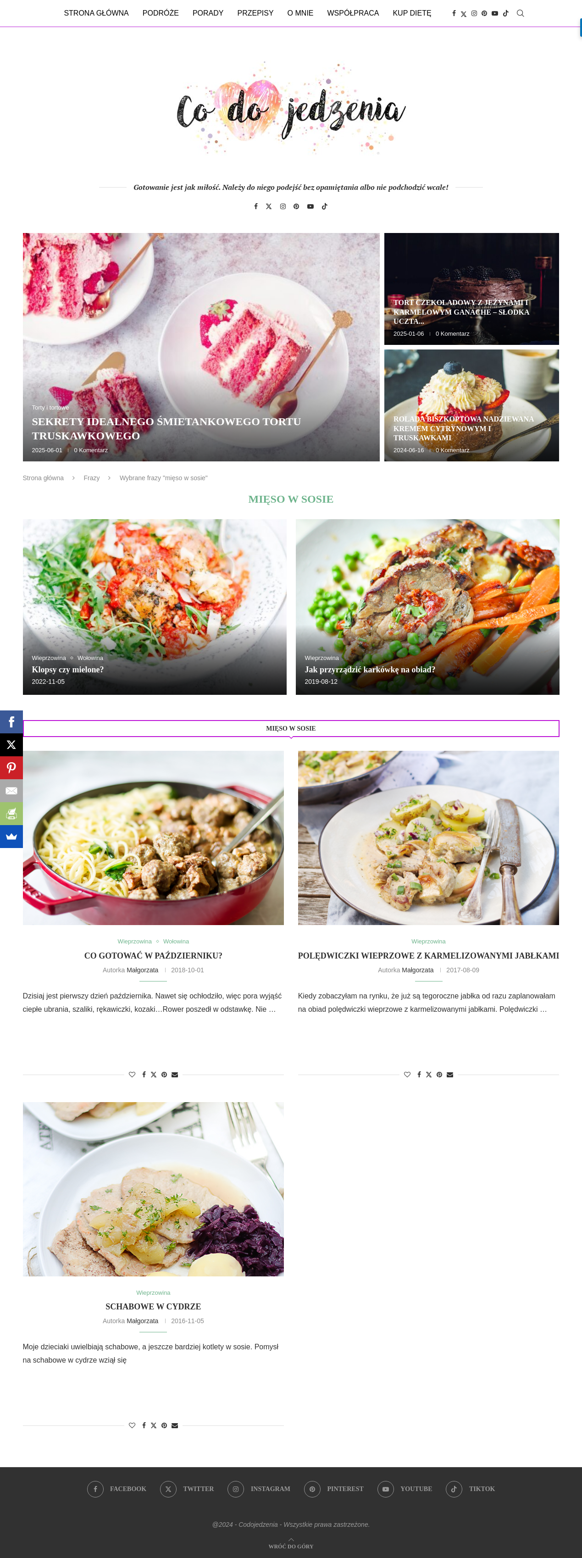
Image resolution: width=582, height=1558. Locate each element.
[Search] (520, 13)
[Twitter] (463, 13)
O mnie (301, 13)
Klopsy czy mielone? (68, 669)
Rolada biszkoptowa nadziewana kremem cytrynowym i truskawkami (464, 428)
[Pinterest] (484, 13)
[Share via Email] (175, 1074)
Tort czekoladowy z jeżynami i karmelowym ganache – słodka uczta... (461, 312)
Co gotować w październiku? (153, 955)
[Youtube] (495, 13)
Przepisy (255, 13)
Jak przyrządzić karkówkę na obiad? (370, 669)
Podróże (161, 13)
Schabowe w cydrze (153, 1306)
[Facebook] (454, 13)
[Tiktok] (506, 13)
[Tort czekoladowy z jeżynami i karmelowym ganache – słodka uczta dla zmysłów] (471, 289)
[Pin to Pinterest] (164, 1074)
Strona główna (96, 13)
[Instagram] (474, 13)
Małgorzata (142, 970)
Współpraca (353, 13)
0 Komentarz (91, 450)
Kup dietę (412, 13)
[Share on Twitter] (153, 1074)
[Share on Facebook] (144, 1074)
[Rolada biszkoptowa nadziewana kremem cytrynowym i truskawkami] (471, 405)
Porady (208, 13)
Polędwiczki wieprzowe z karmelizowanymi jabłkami (429, 955)
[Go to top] (290, 1546)
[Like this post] (132, 1074)
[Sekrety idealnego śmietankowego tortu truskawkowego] (201, 347)
